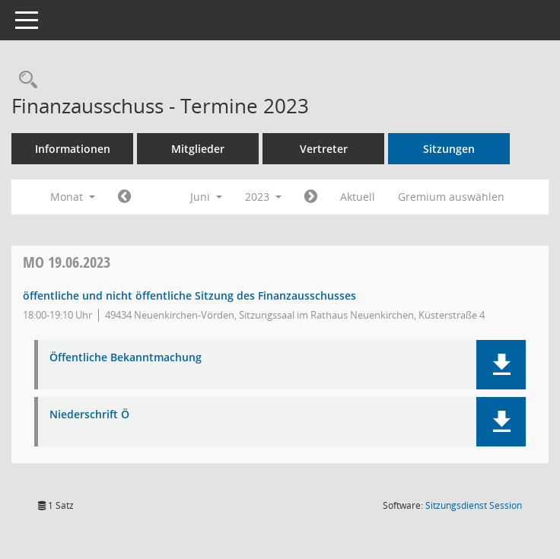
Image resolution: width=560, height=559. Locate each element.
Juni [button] (206, 196)
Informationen (72, 148)
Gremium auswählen (451, 196)
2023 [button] (263, 196)
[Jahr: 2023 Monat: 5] (124, 197)
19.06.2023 (66, 262)
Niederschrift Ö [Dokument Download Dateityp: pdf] (89, 414)
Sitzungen (449, 148)
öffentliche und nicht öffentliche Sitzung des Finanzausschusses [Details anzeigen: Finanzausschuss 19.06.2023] (189, 295)
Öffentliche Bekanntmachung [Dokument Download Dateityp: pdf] (125, 357)
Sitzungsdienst (473, 505)
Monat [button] (72, 196)
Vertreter (324, 148)
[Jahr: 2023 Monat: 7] (311, 197)
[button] (501, 364)
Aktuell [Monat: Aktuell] (357, 196)
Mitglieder (197, 148)
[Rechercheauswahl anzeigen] (24, 80)
